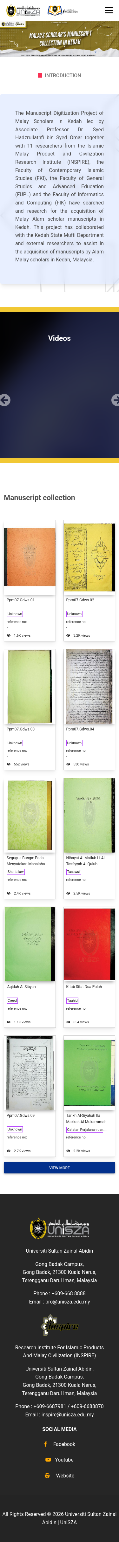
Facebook (59, 1444)
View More (59, 1168)
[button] (3, 395)
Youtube (59, 1460)
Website (59, 1476)
